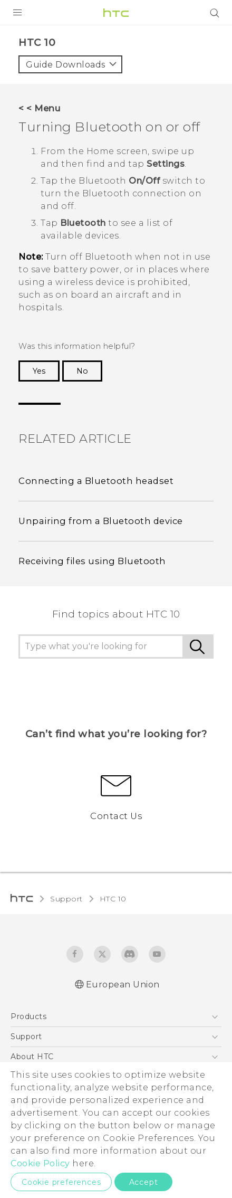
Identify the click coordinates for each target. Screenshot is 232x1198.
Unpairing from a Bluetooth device (100, 521)
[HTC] (116, 12)
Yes (39, 371)
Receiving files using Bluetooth (92, 561)
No (82, 371)
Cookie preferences (61, 1182)
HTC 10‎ (113, 899)
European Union (123, 985)
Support (66, 899)
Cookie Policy (40, 1163)
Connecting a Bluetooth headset (95, 481)
